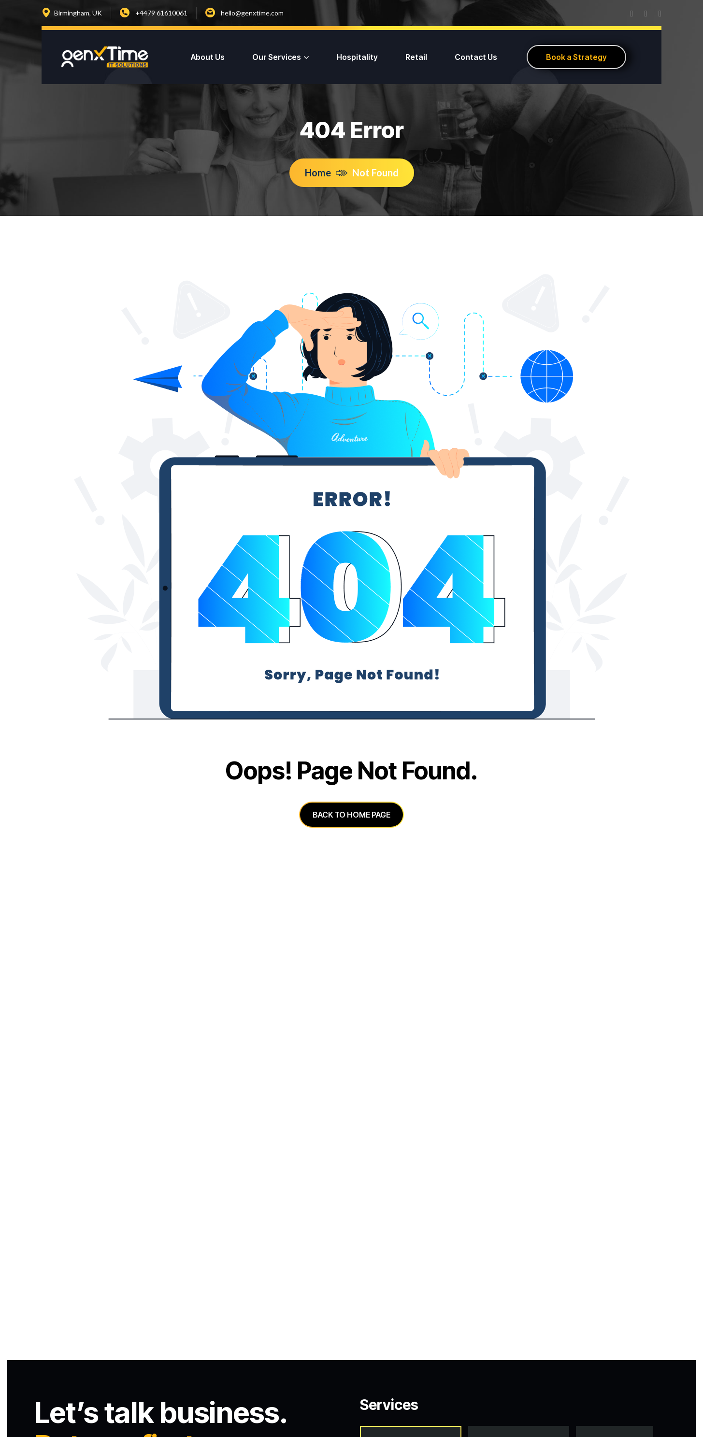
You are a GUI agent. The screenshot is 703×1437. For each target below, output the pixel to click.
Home (326, 172)
